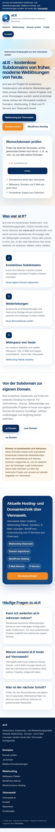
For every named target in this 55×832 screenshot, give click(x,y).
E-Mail (46, 27)
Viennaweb (43, 8)
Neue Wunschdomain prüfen (19, 321)
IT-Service (34, 566)
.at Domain (10, 428)
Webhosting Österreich (21, 544)
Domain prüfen (34, 27)
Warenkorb (7, 806)
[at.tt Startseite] (27, 18)
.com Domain (30, 428)
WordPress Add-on (11, 781)
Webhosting (18, 27)
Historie (6, 27)
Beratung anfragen (27, 576)
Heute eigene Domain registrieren (22, 282)
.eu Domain (11, 437)
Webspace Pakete (11, 776)
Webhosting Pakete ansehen (20, 359)
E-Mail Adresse (16, 566)
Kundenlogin (8, 811)
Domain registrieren (19, 551)
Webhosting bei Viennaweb (19, 117)
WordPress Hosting (38, 126)
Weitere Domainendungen (15, 764)
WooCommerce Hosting (14, 785)
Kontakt (8, 34)
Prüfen (27, 171)
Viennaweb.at (9, 798)
